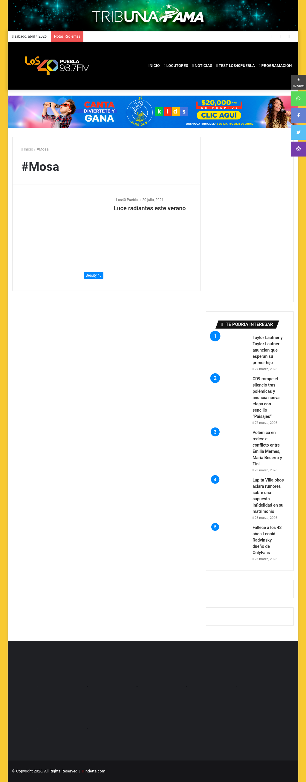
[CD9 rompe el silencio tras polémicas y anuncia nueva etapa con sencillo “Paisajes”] (231, 392)
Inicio (27, 149)
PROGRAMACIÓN (275, 65)
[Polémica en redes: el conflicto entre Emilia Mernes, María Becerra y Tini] (231, 446)
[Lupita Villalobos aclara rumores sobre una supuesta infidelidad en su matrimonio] (231, 493)
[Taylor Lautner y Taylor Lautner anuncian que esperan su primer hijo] (231, 351)
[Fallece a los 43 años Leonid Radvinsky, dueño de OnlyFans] (231, 541)
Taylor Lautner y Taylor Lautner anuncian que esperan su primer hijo (268, 350)
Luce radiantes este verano (150, 208)
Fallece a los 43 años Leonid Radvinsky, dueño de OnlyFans (267, 540)
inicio (154, 65)
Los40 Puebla (127, 200)
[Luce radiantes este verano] (64, 239)
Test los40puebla (235, 65)
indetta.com (95, 771)
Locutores (176, 65)
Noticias (202, 65)
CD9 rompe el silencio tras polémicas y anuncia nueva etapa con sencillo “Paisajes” (266, 397)
